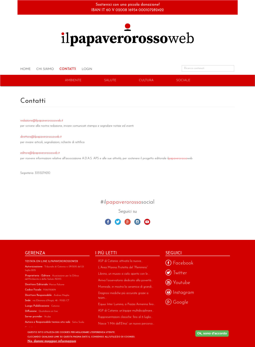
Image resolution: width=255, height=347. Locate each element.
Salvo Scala (78, 322)
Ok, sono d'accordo (212, 334)
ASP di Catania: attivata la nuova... (120, 261)
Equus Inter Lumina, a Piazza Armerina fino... (126, 304)
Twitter (118, 222)
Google (128, 222)
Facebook (108, 222)
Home (25, 69)
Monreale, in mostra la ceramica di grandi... (125, 286)
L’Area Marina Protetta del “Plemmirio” (123, 267)
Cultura (146, 80)
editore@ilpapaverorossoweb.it (40, 153)
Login (87, 69)
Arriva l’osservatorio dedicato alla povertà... (125, 280)
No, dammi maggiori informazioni (51, 341)
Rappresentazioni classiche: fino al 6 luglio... (125, 317)
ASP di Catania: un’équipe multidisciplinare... (126, 310)
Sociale (183, 80)
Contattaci (30, 327)
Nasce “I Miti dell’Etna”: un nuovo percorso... (126, 323)
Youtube (147, 222)
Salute (110, 80)
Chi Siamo (45, 69)
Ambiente (73, 80)
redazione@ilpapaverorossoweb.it (41, 120)
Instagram (137, 222)
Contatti (67, 69)
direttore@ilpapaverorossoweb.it (41, 136)
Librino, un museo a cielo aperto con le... (123, 273)
